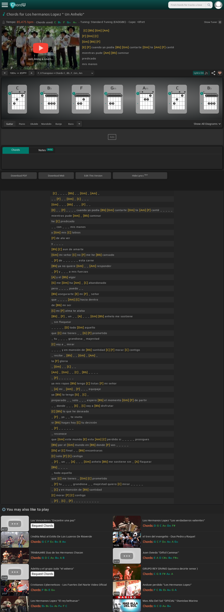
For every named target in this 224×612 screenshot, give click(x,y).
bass (71, 123)
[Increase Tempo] (31, 73)
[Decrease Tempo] (5, 73)
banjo (58, 123)
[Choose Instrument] (79, 123)
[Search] (209, 4)
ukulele (34, 123)
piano (22, 123)
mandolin (46, 123)
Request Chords (42, 525)
